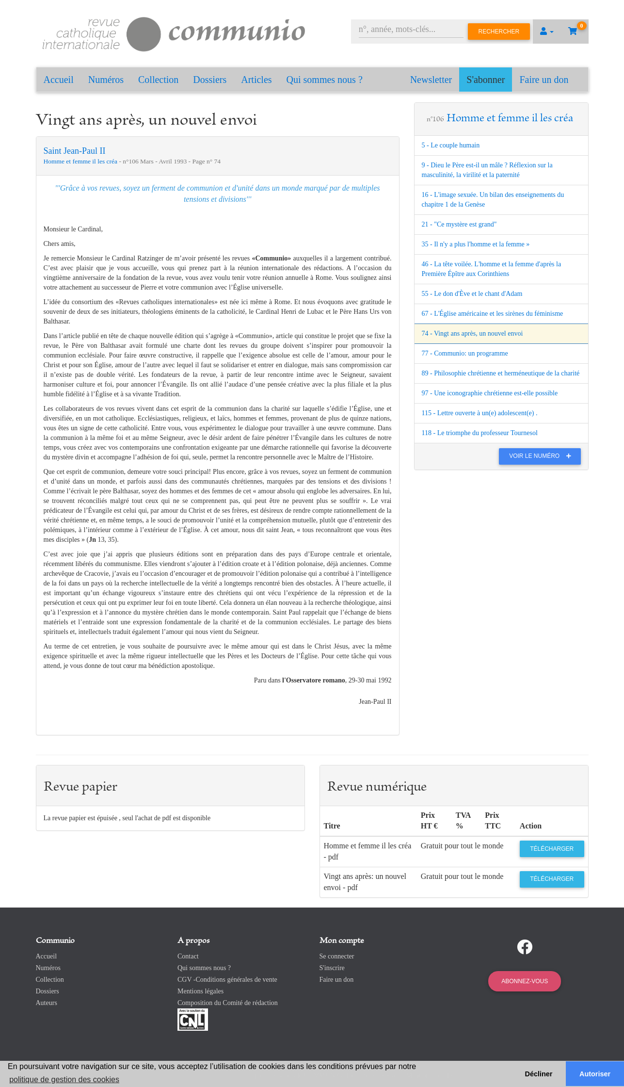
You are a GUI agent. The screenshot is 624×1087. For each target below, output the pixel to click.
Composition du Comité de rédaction (227, 1002)
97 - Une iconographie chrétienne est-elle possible (490, 393)
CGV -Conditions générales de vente (227, 979)
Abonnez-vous (524, 981)
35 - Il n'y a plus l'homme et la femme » (476, 244)
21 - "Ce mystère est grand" (459, 224)
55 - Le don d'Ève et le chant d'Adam (472, 293)
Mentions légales (200, 991)
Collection (158, 79)
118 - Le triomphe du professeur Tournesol (480, 433)
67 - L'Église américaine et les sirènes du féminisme (492, 313)
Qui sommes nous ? (325, 79)
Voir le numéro (542, 456)
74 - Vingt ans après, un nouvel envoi (472, 333)
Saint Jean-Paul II (75, 151)
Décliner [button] (539, 1074)
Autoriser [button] (594, 1074)
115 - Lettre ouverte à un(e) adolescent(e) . (480, 413)
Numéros (106, 79)
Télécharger (552, 848)
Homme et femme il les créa (81, 161)
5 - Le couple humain (451, 145)
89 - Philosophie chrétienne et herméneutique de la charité (501, 373)
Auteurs (46, 1002)
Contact (188, 956)
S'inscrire (332, 968)
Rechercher (499, 31)
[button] (547, 31)
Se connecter (337, 956)
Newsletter (431, 79)
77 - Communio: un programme (465, 353)
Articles (256, 79)
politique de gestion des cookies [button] (64, 1079)
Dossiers (209, 79)
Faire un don (543, 79)
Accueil (59, 79)
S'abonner (485, 79)
